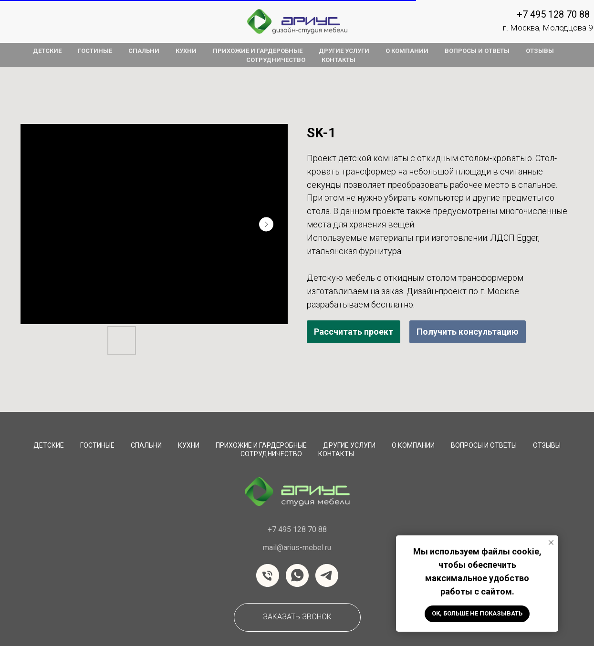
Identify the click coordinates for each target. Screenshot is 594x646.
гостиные (95, 50)
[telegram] (326, 575)
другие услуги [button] (344, 50)
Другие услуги (349, 445)
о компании (407, 50)
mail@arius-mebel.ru (297, 547)
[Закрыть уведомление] (551, 542)
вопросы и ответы (477, 50)
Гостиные (97, 445)
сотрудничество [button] (275, 59)
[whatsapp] (297, 575)
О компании (413, 445)
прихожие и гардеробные (257, 50)
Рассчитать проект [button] (353, 332)
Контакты (336, 454)
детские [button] (47, 50)
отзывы (540, 50)
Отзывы (547, 445)
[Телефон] (267, 575)
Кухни (188, 445)
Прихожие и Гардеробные (261, 445)
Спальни (146, 445)
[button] (297, 617)
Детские (48, 445)
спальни (143, 50)
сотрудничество (271, 454)
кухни (186, 50)
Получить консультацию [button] (468, 332)
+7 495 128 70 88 (553, 14)
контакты (338, 59)
